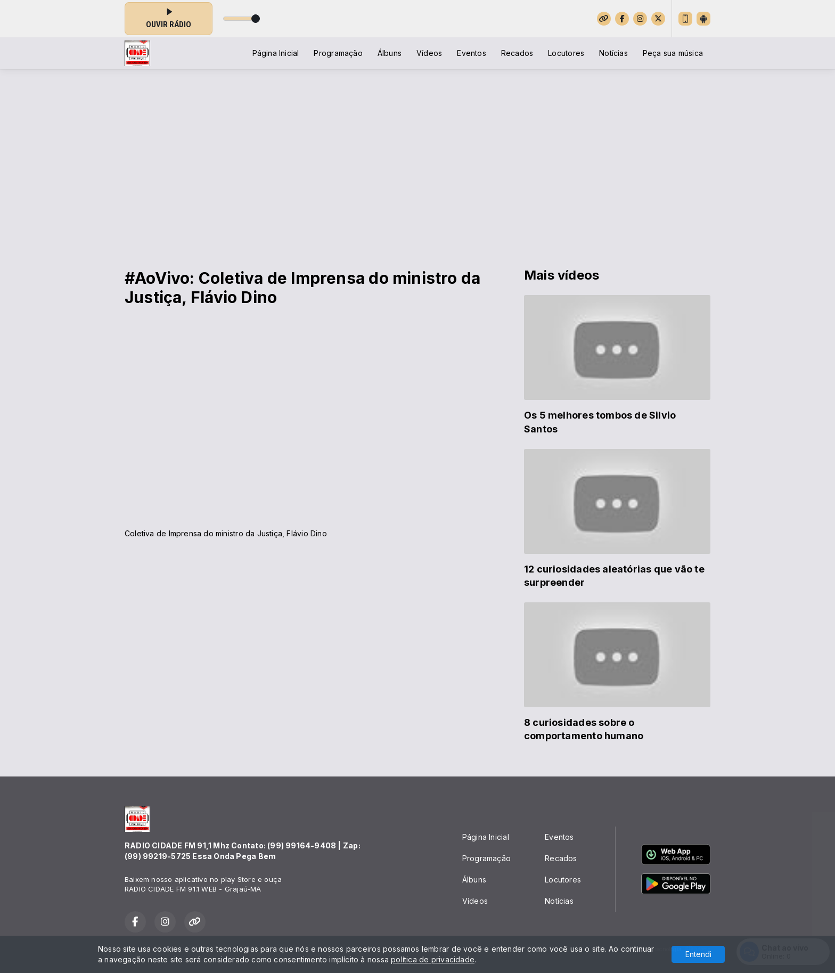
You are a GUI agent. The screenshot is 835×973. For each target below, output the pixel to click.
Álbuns (390, 53)
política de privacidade (432, 959)
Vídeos (429, 53)
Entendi (698, 954)
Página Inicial (275, 53)
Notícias (613, 53)
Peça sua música (673, 53)
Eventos (471, 53)
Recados (517, 53)
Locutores (566, 53)
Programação (338, 53)
